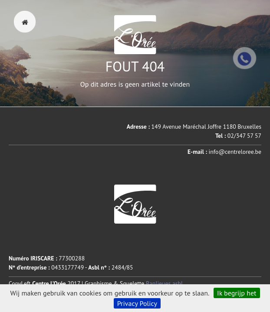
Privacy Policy (137, 303)
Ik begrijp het (237, 293)
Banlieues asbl (164, 283)
